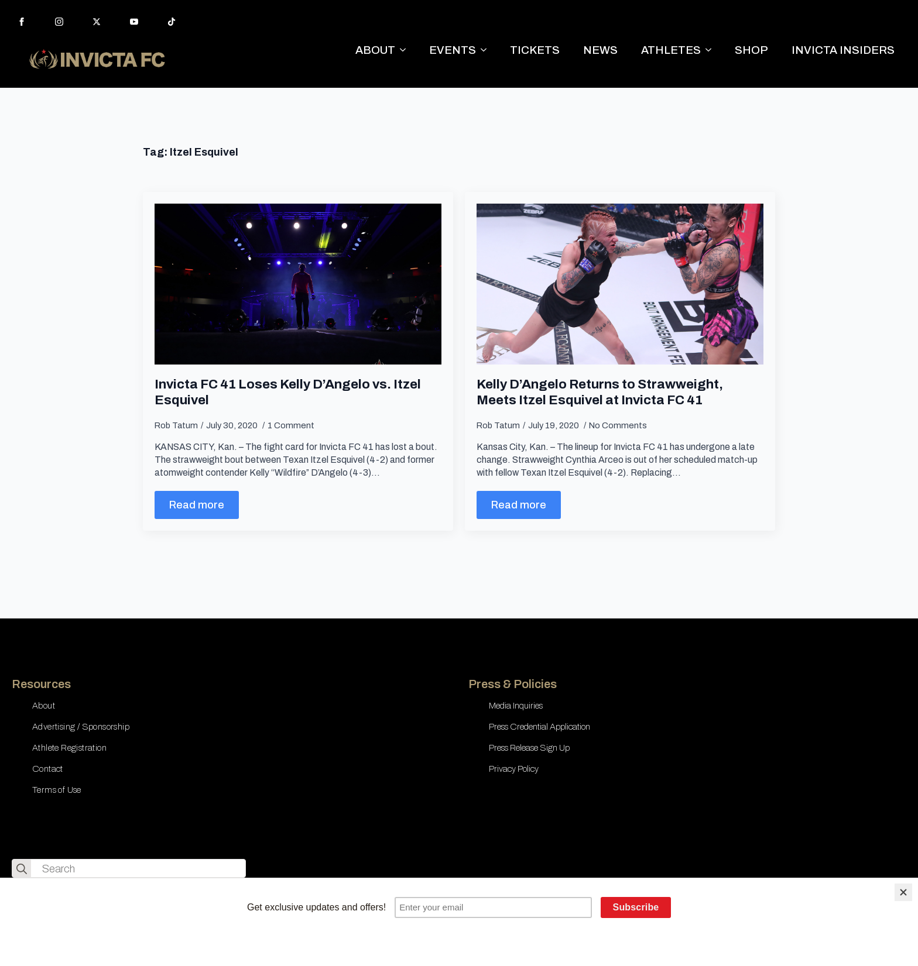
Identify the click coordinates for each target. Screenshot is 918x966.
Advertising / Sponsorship (80, 726)
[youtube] (134, 22)
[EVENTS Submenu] (487, 50)
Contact (47, 769)
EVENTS (452, 50)
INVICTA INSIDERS (843, 50)
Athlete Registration (69, 747)
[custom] (171, 22)
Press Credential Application (539, 726)
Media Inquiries (516, 705)
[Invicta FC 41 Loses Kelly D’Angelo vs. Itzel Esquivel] (298, 284)
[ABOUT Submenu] (406, 50)
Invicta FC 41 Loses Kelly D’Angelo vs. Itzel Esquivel (288, 392)
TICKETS (535, 50)
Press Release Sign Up (529, 747)
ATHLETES (671, 50)
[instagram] (59, 22)
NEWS (600, 50)
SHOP (751, 50)
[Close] (903, 892)
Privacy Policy (514, 769)
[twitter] (97, 22)
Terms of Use (56, 790)
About (43, 705)
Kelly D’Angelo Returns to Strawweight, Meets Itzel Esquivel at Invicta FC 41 (600, 392)
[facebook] (22, 22)
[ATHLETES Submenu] (712, 50)
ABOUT (375, 50)
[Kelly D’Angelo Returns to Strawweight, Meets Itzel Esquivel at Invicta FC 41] (620, 284)
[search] (21, 869)
